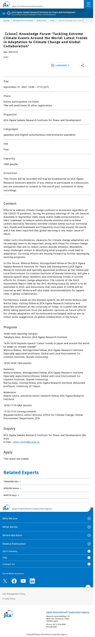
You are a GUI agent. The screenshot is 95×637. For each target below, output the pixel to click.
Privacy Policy (9, 598)
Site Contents (10, 551)
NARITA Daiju (12, 495)
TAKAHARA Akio (13, 481)
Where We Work (12, 535)
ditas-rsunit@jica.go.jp (26, 441)
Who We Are (10, 518)
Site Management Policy (14, 593)
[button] (60, 65)
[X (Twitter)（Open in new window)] (5, 581)
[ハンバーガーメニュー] (88, 3)
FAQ (5, 557)
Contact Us (9, 564)
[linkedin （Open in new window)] (32, 581)
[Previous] (86, 20)
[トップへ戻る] (88, 587)
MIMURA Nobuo (13, 488)
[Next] (91, 20)
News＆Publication (14, 543)
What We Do (10, 527)
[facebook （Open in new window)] (14, 581)
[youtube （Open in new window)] (23, 581)
